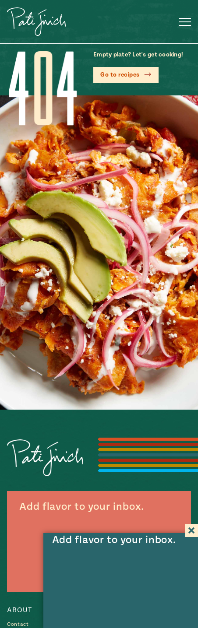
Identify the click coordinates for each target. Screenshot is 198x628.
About (19, 610)
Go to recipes (120, 74)
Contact (18, 624)
